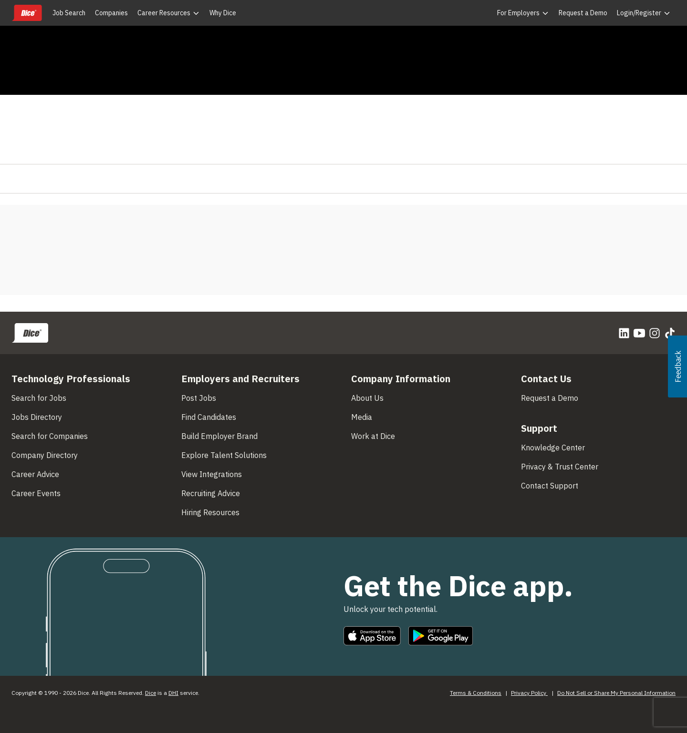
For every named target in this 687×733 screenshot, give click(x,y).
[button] (677, 366)
